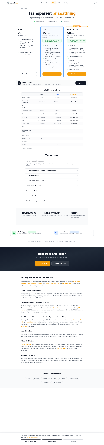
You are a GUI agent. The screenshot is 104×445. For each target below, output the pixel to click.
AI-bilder (76, 320)
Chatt (42, 3)
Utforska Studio (60, 263)
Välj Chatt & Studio (76, 74)
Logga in (95, 3)
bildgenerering (31, 283)
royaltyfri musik (30, 322)
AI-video (45, 378)
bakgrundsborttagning (52, 283)
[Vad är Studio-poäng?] (31, 110)
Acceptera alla (52, 441)
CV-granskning (47, 382)
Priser (53, 3)
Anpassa (73, 441)
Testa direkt (43, 263)
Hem (22, 8)
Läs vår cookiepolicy (32, 437)
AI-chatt (28, 378)
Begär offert (80, 83)
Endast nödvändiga (30, 441)
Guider (60, 3)
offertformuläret (61, 348)
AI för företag (57, 382)
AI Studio (39, 283)
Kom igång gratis (27, 74)
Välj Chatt (52, 74)
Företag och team (26, 344)
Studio (48, 3)
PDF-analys (62, 378)
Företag (67, 3)
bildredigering (66, 283)
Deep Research (58, 308)
